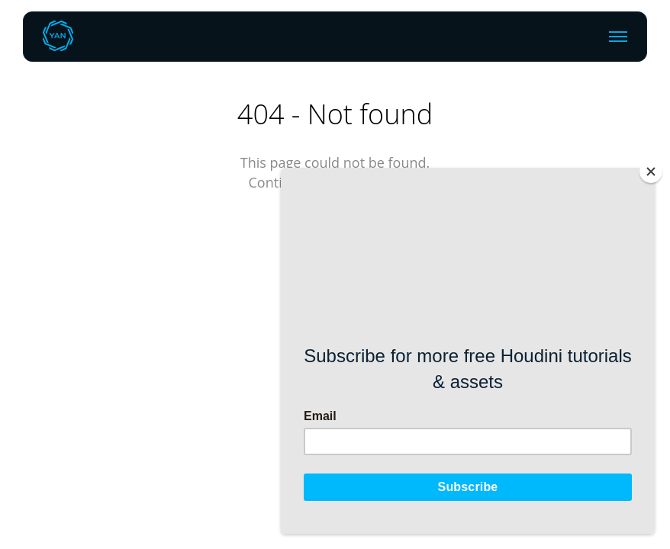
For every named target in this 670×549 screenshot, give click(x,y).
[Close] (650, 171)
